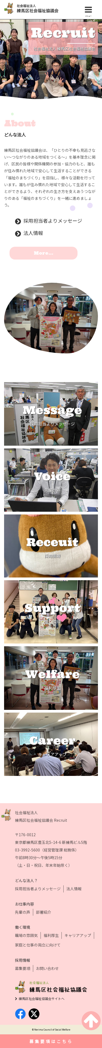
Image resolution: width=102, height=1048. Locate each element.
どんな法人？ (26, 880)
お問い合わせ (47, 968)
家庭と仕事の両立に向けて (38, 945)
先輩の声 (22, 912)
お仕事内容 (24, 904)
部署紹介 (43, 912)
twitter (34, 1013)
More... (43, 253)
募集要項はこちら (51, 1041)
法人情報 (33, 233)
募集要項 (22, 968)
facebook (20, 1013)
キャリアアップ (77, 935)
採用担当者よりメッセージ (52, 220)
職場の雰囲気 (26, 935)
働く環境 (22, 927)
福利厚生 (51, 935)
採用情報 (22, 960)
